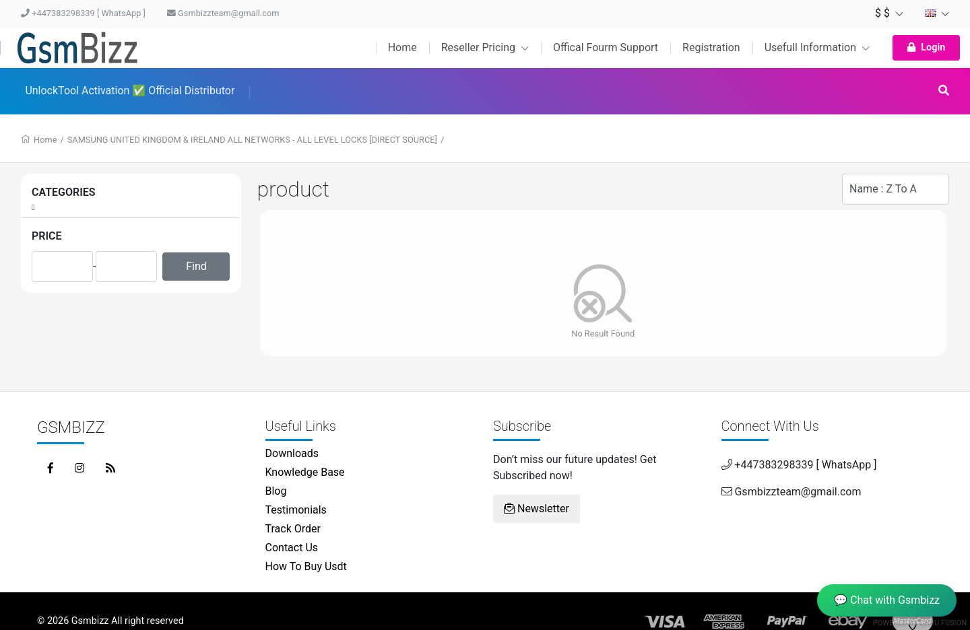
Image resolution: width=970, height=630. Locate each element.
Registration (711, 47)
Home (402, 47)
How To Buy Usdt (306, 566)
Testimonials (296, 509)
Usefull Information (817, 47)
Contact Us (292, 547)
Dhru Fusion (943, 623)
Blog (276, 491)
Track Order (293, 528)
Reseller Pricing (485, 47)
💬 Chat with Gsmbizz (887, 600)
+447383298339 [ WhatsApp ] (83, 13)
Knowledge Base (305, 472)
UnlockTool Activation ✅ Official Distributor (129, 90)
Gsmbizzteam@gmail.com (223, 13)
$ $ (889, 13)
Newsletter (536, 508)
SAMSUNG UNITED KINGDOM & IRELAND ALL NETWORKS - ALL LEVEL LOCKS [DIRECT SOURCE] (252, 140)
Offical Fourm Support (605, 47)
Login (926, 47)
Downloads (292, 453)
